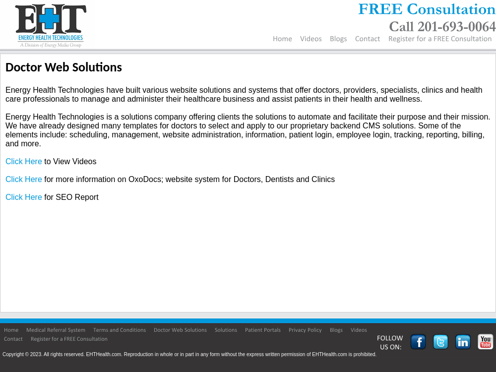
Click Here (23, 161)
